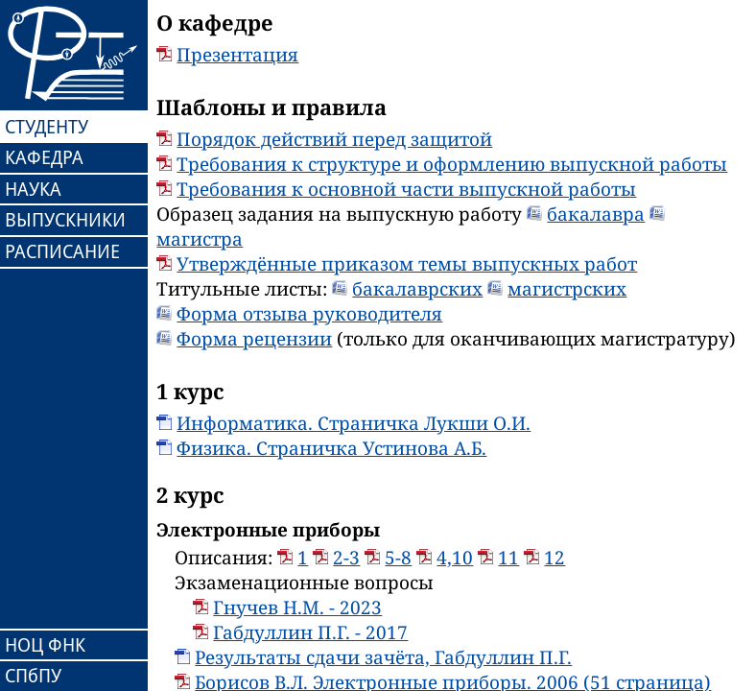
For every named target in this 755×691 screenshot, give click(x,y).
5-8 (398, 557)
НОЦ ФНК (45, 644)
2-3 (346, 557)
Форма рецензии (254, 338)
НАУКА (33, 189)
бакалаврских (417, 288)
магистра (199, 238)
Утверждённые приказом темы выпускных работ (407, 263)
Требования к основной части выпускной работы (406, 189)
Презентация (237, 54)
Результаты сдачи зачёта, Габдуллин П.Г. (383, 657)
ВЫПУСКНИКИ (65, 219)
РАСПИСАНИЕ (62, 251)
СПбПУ (33, 675)
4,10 (454, 557)
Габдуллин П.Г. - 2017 (310, 632)
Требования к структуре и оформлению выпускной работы (452, 164)
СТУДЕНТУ (46, 126)
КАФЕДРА (44, 157)
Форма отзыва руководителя (309, 313)
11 (508, 557)
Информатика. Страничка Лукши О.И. (354, 423)
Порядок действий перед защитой (334, 139)
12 (554, 557)
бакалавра (596, 214)
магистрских (566, 288)
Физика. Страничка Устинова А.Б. (331, 448)
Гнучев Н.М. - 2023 (297, 607)
